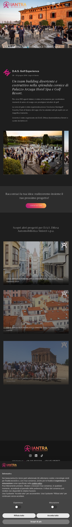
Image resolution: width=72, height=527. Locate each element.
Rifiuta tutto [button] (19, 515)
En (67, 4)
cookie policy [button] (37, 483)
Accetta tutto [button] (53, 515)
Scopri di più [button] (36, 522)
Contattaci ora (36, 205)
